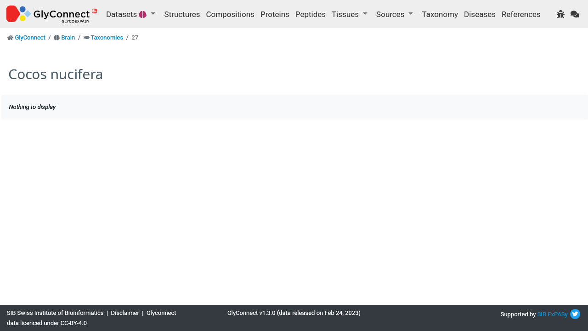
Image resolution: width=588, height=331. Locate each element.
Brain (68, 37)
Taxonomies (106, 37)
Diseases (480, 14)
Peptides (310, 14)
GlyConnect (30, 37)
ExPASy (558, 314)
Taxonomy (440, 14)
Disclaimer (125, 312)
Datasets (127, 14)
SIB (541, 314)
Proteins (274, 14)
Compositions (230, 14)
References (521, 14)
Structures (182, 14)
